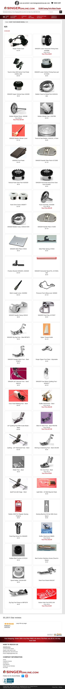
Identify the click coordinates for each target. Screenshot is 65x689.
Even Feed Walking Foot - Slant (18, 403)
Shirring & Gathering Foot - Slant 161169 (47, 448)
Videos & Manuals (54, 17)
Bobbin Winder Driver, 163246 (18, 116)
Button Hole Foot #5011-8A (47, 602)
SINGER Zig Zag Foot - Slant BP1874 (18, 337)
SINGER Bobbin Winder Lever (18, 138)
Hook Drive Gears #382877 (18, 204)
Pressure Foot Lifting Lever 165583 (46, 293)
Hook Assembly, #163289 (46, 204)
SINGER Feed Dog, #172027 (46, 315)
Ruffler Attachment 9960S (46, 536)
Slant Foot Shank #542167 (47, 580)
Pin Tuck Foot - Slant (46, 470)
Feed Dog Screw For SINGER (18, 536)
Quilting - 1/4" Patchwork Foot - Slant (18, 448)
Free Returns (31, 17)
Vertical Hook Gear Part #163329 (18, 182)
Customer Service (13, 17)
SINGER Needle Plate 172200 (47, 227)
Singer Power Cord (18, 48)
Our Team (5, 667)
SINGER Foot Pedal (18, 160)
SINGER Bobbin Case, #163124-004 (18, 227)
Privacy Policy (55, 686)
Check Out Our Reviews (41, 17)
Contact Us (24, 17)
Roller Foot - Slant (18, 470)
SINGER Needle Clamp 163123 (18, 315)
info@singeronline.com (12, 653)
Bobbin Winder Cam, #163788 (47, 116)
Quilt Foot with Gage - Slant (18, 492)
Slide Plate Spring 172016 (46, 249)
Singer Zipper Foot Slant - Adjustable (47, 359)
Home (6, 22)
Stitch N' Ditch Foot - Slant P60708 (46, 425)
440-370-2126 (14, 651)
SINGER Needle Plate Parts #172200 (47, 160)
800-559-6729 (6, 651)
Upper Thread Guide (47, 337)
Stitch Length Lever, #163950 (18, 293)
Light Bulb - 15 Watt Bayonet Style (47, 492)
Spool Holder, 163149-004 (18, 580)
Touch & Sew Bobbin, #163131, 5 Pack (46, 138)
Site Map (60, 686)
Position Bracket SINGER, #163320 (18, 271)
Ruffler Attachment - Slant (46, 403)
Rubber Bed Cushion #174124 (18, 558)
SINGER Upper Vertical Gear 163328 (18, 94)
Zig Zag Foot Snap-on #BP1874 (18, 602)
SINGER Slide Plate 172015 (18, 249)
